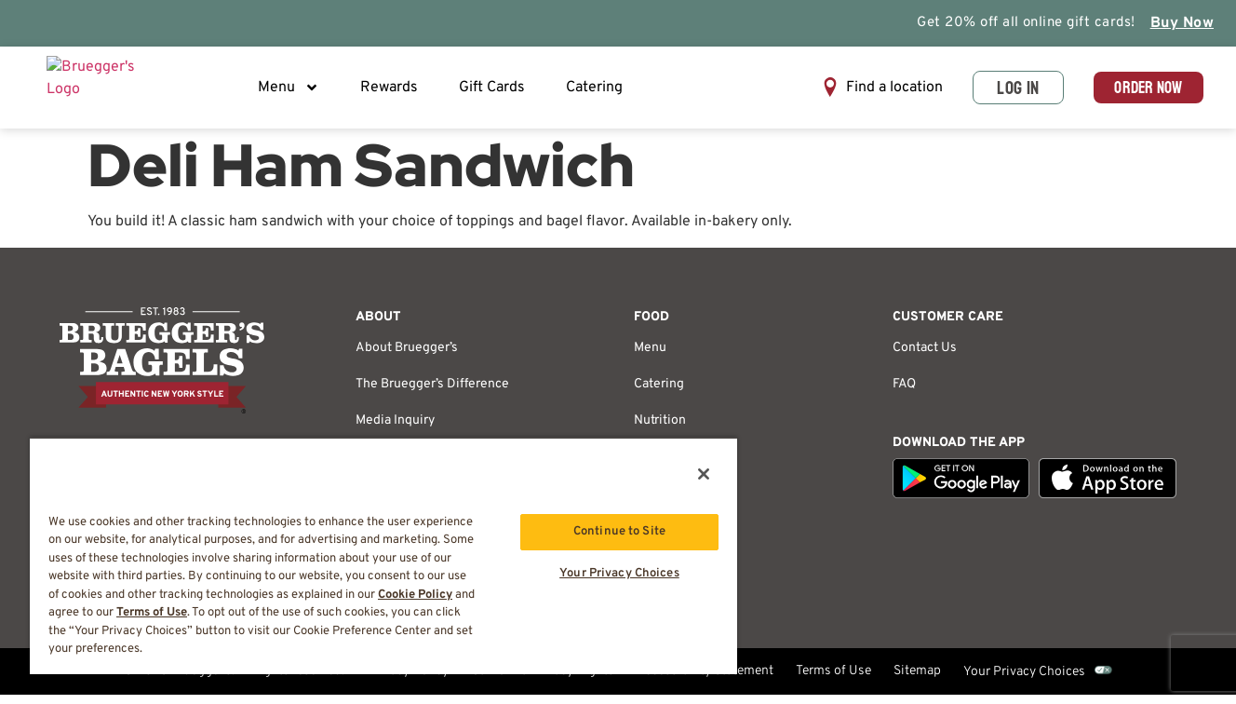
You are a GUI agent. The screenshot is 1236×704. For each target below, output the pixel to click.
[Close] (703, 474)
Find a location (872, 92)
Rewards (394, 92)
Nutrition (660, 430)
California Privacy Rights (542, 681)
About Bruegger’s (407, 357)
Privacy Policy (408, 681)
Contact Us (925, 357)
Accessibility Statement (705, 681)
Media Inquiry (395, 430)
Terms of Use (833, 681)
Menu (293, 92)
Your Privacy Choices (1024, 681)
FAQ (904, 393)
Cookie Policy (415, 595)
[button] (859, 92)
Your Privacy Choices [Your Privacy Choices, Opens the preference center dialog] (619, 576)
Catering (599, 92)
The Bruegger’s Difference (432, 393)
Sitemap (917, 681)
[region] (383, 555)
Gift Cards (497, 92)
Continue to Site (619, 531)
